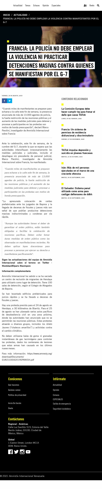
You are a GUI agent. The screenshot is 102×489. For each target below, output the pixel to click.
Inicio (6, 15)
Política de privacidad (17, 395)
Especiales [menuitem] (56, 5)
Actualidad (20, 15)
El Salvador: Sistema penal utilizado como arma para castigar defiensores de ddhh (76, 191)
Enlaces (56, 395)
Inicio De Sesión (14, 403)
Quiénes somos (14, 390)
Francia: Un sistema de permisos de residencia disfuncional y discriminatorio (77, 132)
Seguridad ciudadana (62, 408)
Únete (92, 5)
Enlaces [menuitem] (36, 5)
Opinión (56, 390)
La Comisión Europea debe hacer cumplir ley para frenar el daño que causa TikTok (78, 111)
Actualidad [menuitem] (17, 5)
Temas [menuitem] (27, 5)
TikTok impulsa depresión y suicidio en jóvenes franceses (77, 151)
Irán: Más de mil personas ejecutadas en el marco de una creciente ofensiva (77, 170)
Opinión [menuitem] (46, 5)
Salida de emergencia (62, 403)
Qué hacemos (13, 384)
